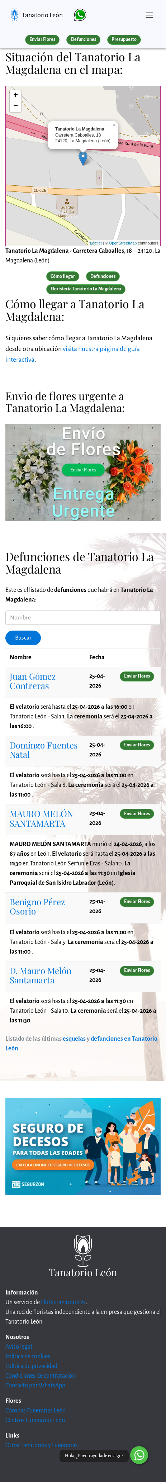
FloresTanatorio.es (63, 1302)
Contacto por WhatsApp (35, 1385)
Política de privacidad (31, 1366)
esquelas (74, 1039)
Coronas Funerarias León (35, 1410)
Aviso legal (18, 1347)
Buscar (23, 638)
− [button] (15, 106)
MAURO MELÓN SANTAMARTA (41, 818)
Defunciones (83, 39)
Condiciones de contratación (40, 1376)
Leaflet (96, 243)
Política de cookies (27, 1356)
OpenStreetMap (123, 243)
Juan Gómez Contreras (33, 680)
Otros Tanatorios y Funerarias (41, 1445)
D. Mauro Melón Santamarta (40, 975)
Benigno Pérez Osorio (37, 906)
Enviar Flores (42, 39)
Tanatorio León (42, 15)
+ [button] (15, 95)
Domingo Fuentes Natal (44, 749)
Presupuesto (124, 39)
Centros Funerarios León (35, 1420)
